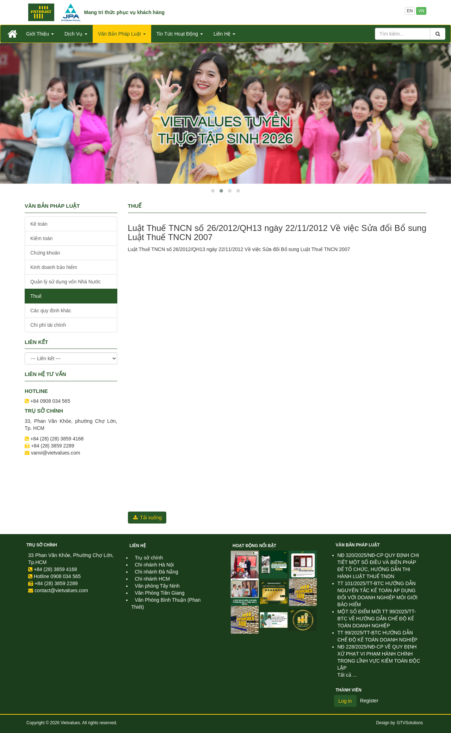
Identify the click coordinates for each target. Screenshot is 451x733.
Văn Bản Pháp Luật (358, 545)
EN (410, 10)
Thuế (36, 296)
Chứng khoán (45, 253)
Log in (345, 701)
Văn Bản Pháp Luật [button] (122, 34)
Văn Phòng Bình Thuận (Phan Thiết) (166, 603)
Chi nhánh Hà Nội (154, 565)
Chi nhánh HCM (152, 579)
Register (369, 700)
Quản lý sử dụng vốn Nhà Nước (65, 281)
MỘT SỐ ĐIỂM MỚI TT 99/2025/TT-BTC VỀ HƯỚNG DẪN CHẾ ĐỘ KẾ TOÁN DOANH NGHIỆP (377, 618)
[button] (213, 190)
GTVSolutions (410, 722)
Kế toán (38, 224)
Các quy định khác (50, 310)
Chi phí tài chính (48, 325)
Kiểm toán (41, 238)
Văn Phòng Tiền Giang (160, 593)
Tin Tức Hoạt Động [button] (179, 34)
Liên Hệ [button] (224, 34)
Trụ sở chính (41, 545)
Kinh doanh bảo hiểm (53, 267)
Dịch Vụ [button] (75, 34)
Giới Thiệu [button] (40, 34)
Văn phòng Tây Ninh (157, 586)
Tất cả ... (347, 675)
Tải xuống (147, 517)
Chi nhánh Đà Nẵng (156, 572)
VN (421, 10)
